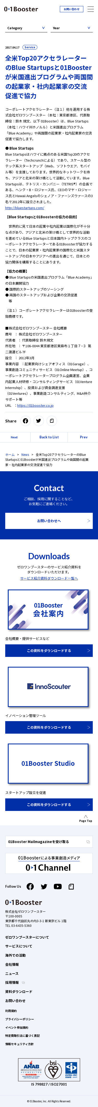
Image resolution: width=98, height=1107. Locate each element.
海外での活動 (15, 955)
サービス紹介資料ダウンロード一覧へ (49, 578)
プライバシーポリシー (19, 1019)
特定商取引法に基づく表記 (22, 1035)
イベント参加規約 (16, 1027)
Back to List (49, 437)
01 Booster (21, 9)
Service (30, 47)
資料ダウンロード (18, 991)
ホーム (10, 454)
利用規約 (11, 1011)
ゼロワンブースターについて (27, 937)
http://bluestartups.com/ (24, 207)
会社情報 (12, 964)
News (25, 454)
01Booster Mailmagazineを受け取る (49, 841)
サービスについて (18, 946)
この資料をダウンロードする (49, 650)
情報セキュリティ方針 (19, 1044)
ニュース (12, 973)
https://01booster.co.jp (35, 405)
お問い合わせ (71, 9)
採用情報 (12, 982)
